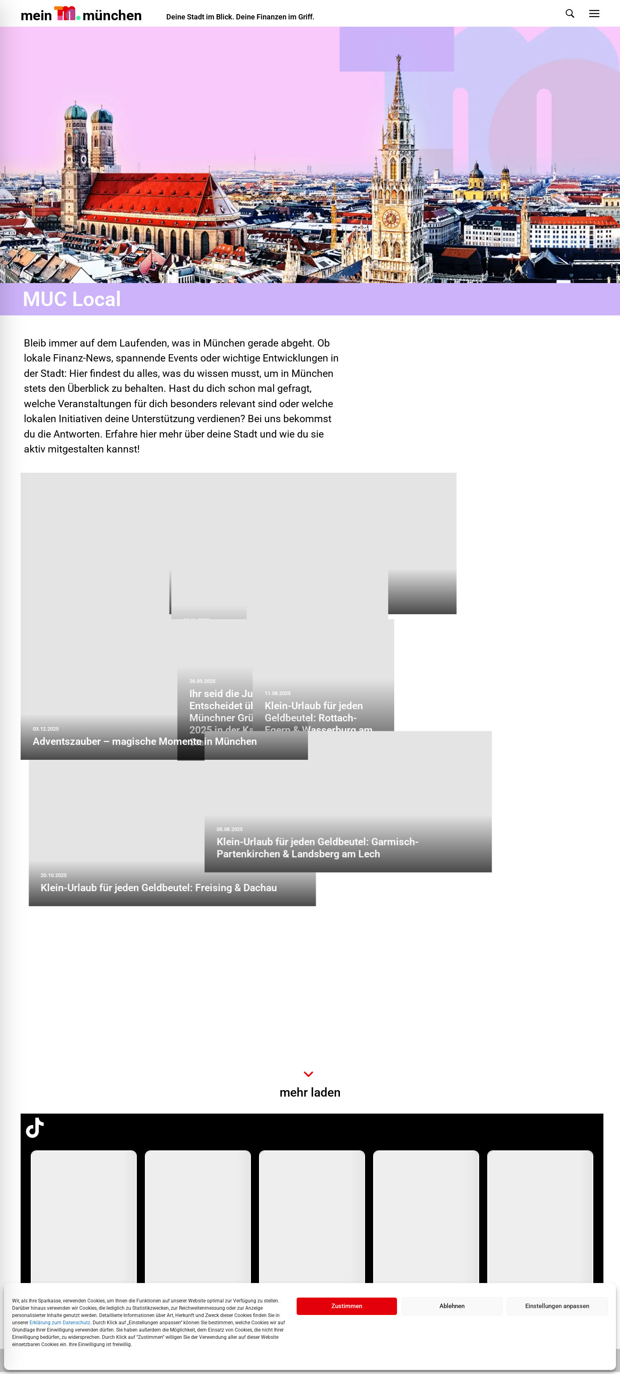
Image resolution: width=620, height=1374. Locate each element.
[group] (84, 1231)
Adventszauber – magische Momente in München (145, 744)
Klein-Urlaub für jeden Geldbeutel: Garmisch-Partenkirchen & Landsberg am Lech (425, 1029)
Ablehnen (452, 1306)
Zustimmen (346, 1306)
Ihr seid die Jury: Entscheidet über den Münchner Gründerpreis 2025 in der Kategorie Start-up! (377, 865)
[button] (562, 13)
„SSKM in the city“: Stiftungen (391, 598)
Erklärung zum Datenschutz (60, 1322)
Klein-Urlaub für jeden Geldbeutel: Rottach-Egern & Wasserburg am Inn (524, 871)
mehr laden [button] (310, 1095)
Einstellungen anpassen (557, 1306)
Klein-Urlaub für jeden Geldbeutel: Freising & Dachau (151, 1035)
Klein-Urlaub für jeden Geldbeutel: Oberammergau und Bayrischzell (373, 726)
